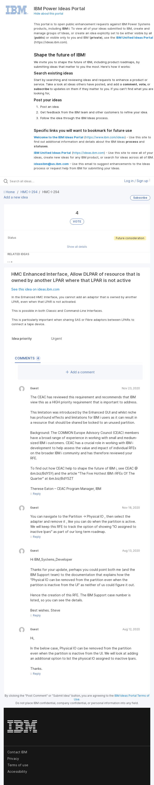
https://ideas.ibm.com (88, 153)
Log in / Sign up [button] (137, 181)
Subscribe (140, 197)
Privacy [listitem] (13, 758)
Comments (28, 358)
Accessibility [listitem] (17, 771)
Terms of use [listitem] (17, 765)
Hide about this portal (48, 13)
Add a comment (80, 372)
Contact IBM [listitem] (17, 752)
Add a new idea (16, 197)
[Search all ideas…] (36, 181)
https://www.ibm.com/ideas (105, 137)
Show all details (77, 246)
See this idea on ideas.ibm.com (35, 289)
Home (10, 192)
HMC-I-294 (29, 192)
